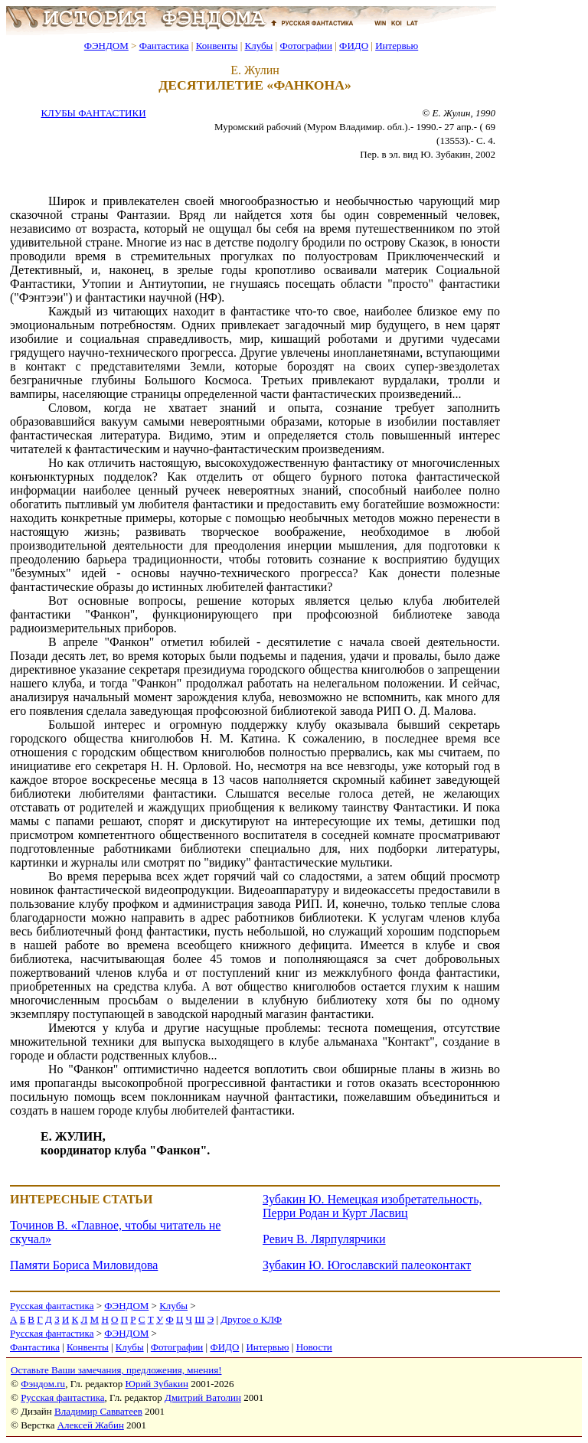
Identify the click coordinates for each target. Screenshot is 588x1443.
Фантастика (164, 45)
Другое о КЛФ (251, 1319)
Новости (314, 1347)
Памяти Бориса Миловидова (84, 1265)
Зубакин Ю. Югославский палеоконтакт (367, 1265)
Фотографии (305, 45)
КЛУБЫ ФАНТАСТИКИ (93, 113)
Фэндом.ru (43, 1383)
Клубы (258, 45)
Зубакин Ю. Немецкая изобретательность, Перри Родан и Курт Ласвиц (372, 1206)
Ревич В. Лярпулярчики (324, 1238)
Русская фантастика (51, 1305)
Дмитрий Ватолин (203, 1397)
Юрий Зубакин (157, 1383)
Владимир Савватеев (98, 1411)
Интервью (396, 45)
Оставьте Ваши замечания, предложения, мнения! (116, 1370)
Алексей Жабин (90, 1425)
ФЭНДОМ (106, 45)
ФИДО (353, 45)
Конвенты (217, 45)
